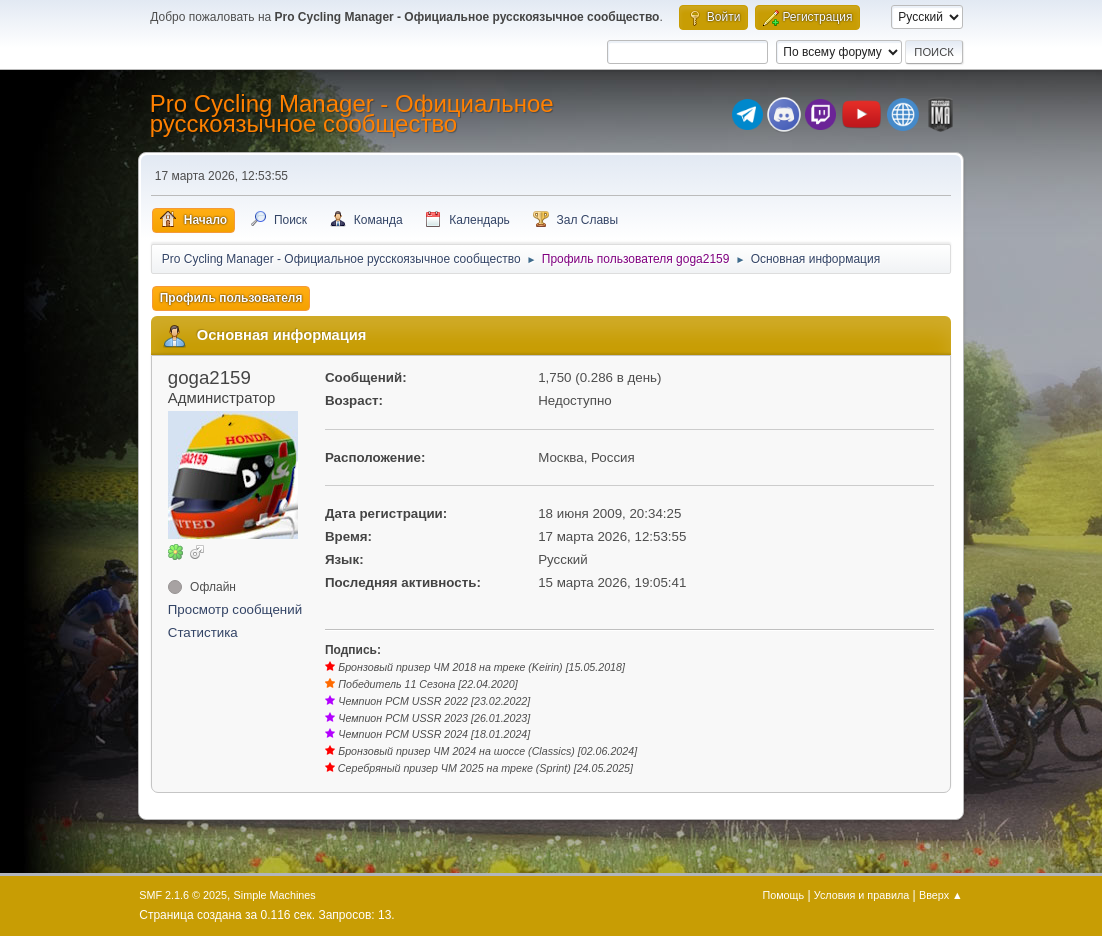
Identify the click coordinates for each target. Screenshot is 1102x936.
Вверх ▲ (941, 895)
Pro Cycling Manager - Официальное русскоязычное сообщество (352, 113)
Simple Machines (275, 895)
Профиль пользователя (231, 298)
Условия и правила (861, 895)
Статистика (203, 632)
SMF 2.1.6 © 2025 (183, 895)
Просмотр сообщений (235, 609)
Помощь (783, 895)
